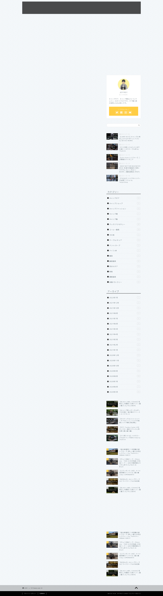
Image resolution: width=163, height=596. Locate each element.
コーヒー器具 (124, 230)
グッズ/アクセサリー (124, 224)
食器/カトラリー (124, 282)
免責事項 (103, 5)
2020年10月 (124, 366)
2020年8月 (124, 376)
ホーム (80, 5)
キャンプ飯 (124, 219)
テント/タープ (124, 245)
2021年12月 (124, 303)
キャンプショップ (124, 203)
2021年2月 (124, 345)
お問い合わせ (116, 5)
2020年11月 (124, 360)
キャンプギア (124, 198)
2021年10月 (124, 308)
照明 (124, 272)
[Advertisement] (123, 57)
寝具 (124, 256)
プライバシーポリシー (30, 593)
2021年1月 (124, 350)
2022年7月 (124, 297)
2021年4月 (124, 334)
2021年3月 (124, 339)
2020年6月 (124, 387)
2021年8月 (124, 313)
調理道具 (124, 277)
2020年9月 (124, 371)
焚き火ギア (124, 266)
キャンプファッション (124, 209)
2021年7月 (124, 318)
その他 (124, 235)
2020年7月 (124, 381)
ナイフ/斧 (124, 250)
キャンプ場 (124, 214)
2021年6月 (124, 324)
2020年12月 (124, 355)
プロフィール (92, 5)
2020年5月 (124, 392)
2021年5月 (124, 329)
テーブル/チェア (124, 240)
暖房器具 (124, 261)
